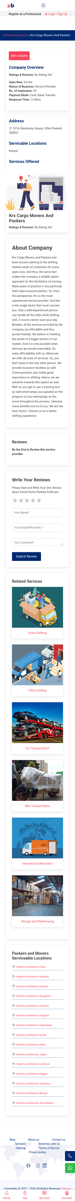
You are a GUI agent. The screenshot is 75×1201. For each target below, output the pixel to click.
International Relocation (37, 863)
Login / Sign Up (56, 14)
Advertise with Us (49, 1143)
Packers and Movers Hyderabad (34, 1025)
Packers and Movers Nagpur (32, 1073)
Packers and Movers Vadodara (33, 1083)
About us (33, 1139)
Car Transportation (38, 748)
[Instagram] (38, 1166)
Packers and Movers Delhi (30, 1044)
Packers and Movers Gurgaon (32, 1015)
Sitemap (21, 1148)
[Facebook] (28, 1166)
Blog (12, 1139)
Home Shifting (37, 633)
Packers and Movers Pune (30, 966)
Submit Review (26, 556)
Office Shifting (37, 690)
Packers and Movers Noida (31, 1034)
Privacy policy (37, 1152)
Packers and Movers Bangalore (33, 996)
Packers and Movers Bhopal (31, 1093)
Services (20, 1143)
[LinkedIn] (45, 1166)
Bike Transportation (37, 806)
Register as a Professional (25, 14)
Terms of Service (49, 1148)
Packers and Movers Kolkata (32, 986)
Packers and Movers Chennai (32, 1005)
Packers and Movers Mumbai (32, 976)
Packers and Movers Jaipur (31, 1054)
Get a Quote (19, 56)
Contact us (58, 1139)
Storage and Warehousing (37, 921)
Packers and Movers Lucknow (33, 1063)
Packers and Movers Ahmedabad (34, 1102)
